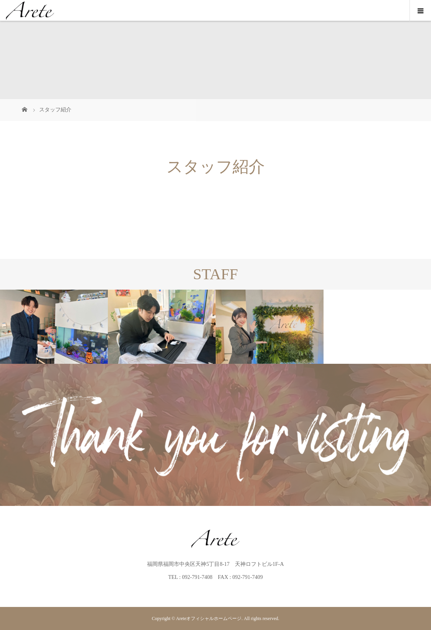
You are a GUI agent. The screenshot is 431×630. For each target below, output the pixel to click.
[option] (54, 327)
